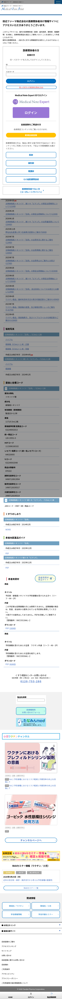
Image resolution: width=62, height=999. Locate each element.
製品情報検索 (51, 995)
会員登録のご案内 (8, 941)
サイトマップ (6, 951)
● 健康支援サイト (9, 931)
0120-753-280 (31, 681)
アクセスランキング (9, 946)
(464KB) (12, 664)
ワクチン (9, 872)
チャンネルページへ (31, 840)
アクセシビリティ (8, 974)
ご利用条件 (6, 969)
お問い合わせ (6, 955)
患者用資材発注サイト (45, 578)
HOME (10, 995)
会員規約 (5, 964)
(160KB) (12, 628)
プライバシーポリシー (10, 978)
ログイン (31, 995)
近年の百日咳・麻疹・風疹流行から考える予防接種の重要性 (27, 880)
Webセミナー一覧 (31, 888)
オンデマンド (34, 872)
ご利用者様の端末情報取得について (15, 983)
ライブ (20, 872)
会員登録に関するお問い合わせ (13, 960)
